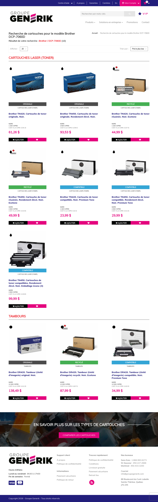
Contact (145, 22)
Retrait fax (94, 475)
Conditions (94, 464)
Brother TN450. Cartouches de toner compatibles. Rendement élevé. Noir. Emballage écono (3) (26, 283)
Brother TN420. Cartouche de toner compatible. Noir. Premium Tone (79, 198)
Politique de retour (65, 480)
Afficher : (14, 48)
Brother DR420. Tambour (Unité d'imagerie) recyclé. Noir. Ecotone (78, 373)
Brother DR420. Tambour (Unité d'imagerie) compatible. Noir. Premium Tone (129, 375)
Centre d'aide (65, 3)
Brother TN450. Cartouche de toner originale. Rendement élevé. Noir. (79, 115)
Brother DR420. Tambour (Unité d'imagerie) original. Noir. (26, 373)
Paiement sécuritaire (66, 476)
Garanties (93, 3)
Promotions (132, 22)
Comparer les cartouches (79, 435)
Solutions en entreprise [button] (111, 22)
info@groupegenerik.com (132, 474)
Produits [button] (90, 22)
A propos (80, 3)
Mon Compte (130, 3)
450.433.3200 (137, 466)
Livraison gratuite (97, 467)
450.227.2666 (139, 463)
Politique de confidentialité (69, 464)
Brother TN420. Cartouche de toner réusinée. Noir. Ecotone (130, 115)
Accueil (95, 33)
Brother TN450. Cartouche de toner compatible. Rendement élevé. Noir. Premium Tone (130, 200)
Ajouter (18, 140)
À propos (61, 460)
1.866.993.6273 (139, 460)
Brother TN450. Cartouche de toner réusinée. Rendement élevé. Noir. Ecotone (27, 200)
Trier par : (124, 48)
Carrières (106, 3)
